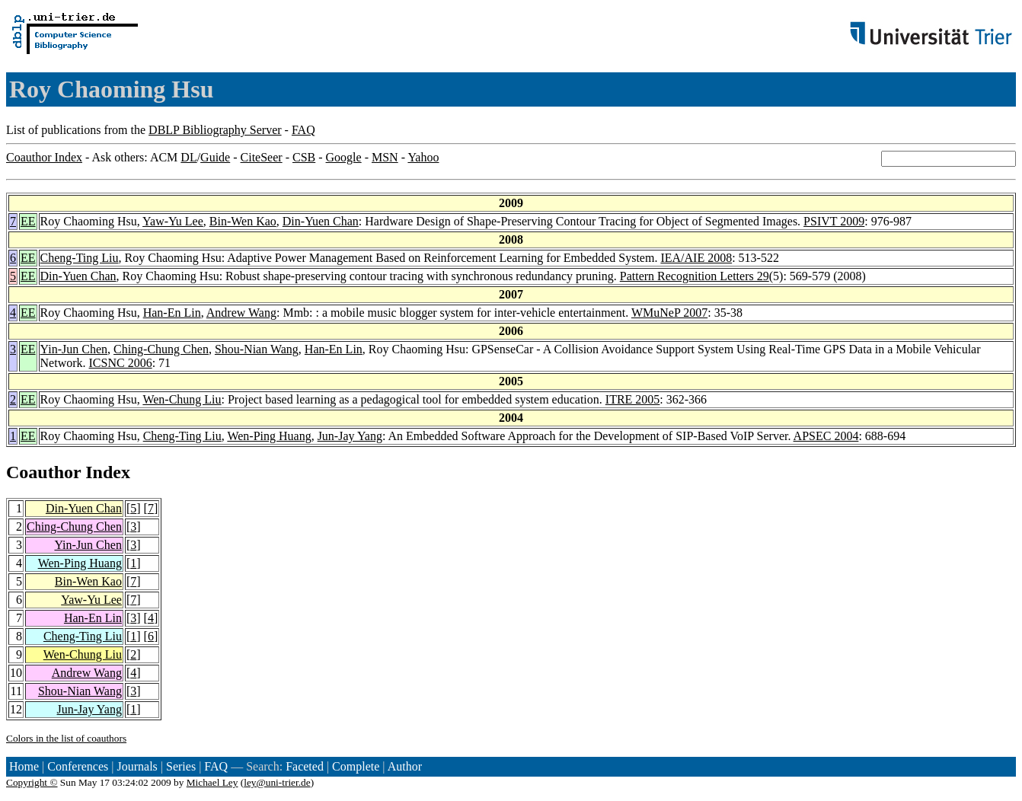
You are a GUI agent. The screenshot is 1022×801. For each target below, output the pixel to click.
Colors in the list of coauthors (66, 738)
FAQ (303, 129)
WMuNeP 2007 (669, 312)
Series (181, 766)
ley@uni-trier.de (277, 782)
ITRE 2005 (632, 399)
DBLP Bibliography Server (215, 129)
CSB (303, 157)
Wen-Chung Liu (181, 399)
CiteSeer (262, 157)
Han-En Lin (172, 312)
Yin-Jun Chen (73, 349)
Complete (355, 766)
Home (24, 766)
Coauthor (43, 472)
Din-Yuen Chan (321, 221)
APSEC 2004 (826, 435)
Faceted (305, 766)
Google (344, 157)
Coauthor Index (44, 157)
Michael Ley (212, 782)
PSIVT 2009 (833, 221)
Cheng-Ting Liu (79, 257)
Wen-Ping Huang (269, 435)
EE (28, 221)
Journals (137, 766)
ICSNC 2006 (120, 362)
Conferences (77, 766)
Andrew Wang (241, 312)
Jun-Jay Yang (350, 435)
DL (188, 157)
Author (405, 766)
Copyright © (32, 782)
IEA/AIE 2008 (696, 257)
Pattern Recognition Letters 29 (694, 276)
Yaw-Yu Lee (172, 221)
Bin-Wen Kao (242, 221)
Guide (215, 157)
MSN (385, 157)
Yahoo (423, 157)
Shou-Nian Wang (257, 349)
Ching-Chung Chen (161, 349)
